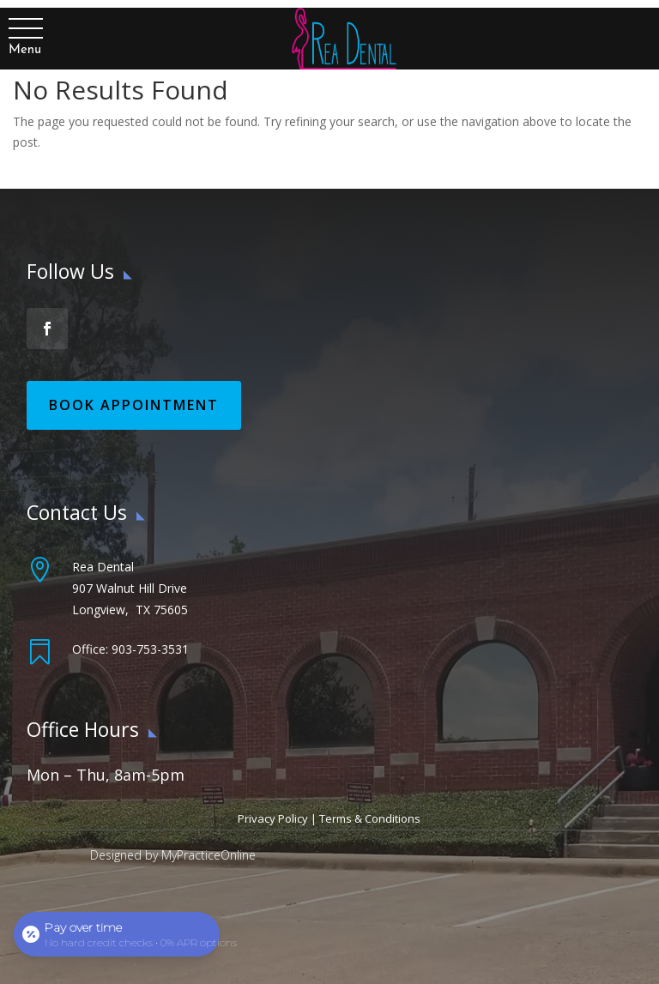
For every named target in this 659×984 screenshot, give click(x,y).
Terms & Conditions (369, 818)
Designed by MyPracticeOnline (173, 855)
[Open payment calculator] (117, 934)
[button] (25, 29)
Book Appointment (134, 404)
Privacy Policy (273, 818)
